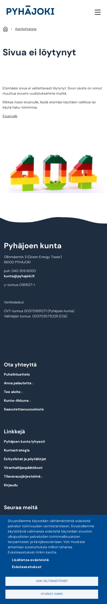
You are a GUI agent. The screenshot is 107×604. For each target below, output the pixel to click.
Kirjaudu (11, 485)
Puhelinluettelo (17, 374)
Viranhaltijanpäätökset (23, 467)
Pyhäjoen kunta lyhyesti (24, 441)
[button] (53, 170)
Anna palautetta (19, 383)
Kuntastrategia (17, 450)
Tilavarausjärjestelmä (23, 476)
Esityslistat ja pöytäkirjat (25, 459)
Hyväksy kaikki (52, 594)
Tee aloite (14, 392)
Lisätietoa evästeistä (30, 560)
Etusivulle (10, 116)
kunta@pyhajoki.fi (19, 276)
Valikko (97, 12)
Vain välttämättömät (52, 581)
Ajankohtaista (25, 29)
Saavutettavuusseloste (24, 409)
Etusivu (5, 29)
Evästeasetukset (26, 567)
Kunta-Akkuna (17, 400)
